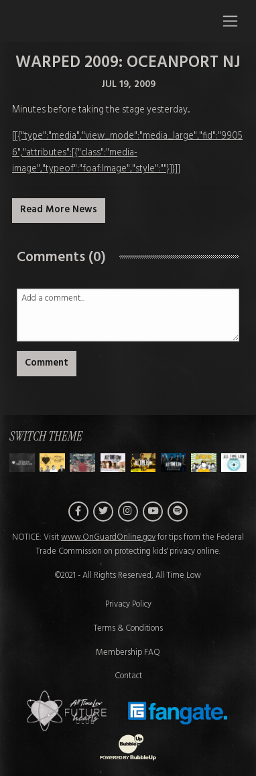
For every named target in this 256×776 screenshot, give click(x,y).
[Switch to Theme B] (82, 462)
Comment (46, 363)
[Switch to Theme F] (203, 462)
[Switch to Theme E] (173, 462)
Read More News (58, 210)
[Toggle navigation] (230, 20)
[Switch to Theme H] (22, 462)
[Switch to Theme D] (143, 462)
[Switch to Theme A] (52, 462)
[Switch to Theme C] (113, 462)
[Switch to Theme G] (234, 462)
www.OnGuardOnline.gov (108, 537)
